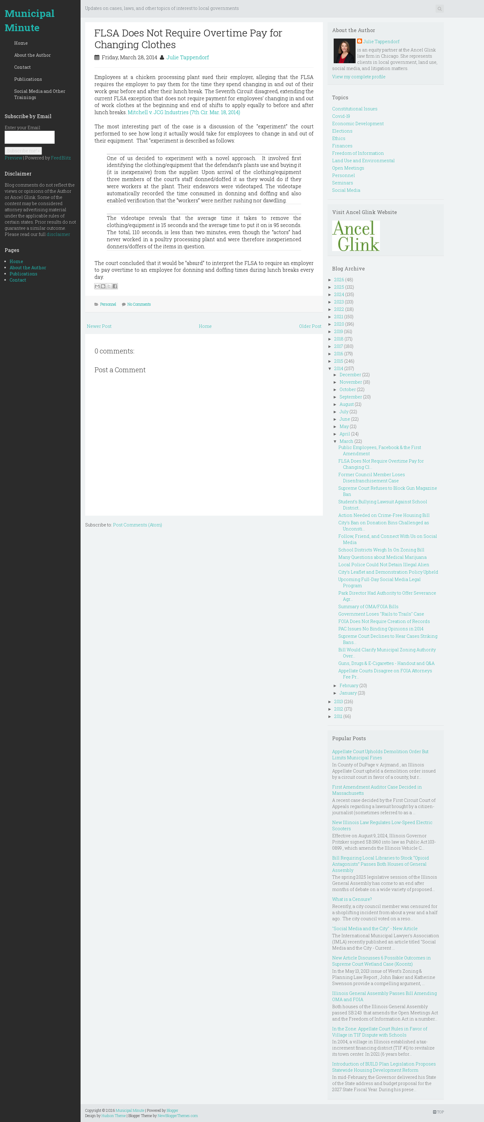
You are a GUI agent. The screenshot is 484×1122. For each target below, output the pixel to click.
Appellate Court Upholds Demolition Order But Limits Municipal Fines (380, 755)
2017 (338, 346)
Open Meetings (348, 168)
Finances (342, 146)
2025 (339, 287)
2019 (338, 331)
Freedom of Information (358, 153)
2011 (338, 716)
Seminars (342, 183)
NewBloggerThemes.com (178, 1115)
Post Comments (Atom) (137, 525)
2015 (338, 361)
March (346, 441)
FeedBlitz (61, 158)
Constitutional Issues (355, 109)
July (344, 412)
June (345, 419)
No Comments (139, 304)
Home (21, 43)
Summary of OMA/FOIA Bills (368, 606)
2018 (339, 339)
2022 (339, 309)
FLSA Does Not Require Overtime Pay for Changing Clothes (188, 38)
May (344, 426)
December (350, 374)
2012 (338, 709)
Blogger (172, 1110)
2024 (339, 294)
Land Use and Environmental (363, 160)
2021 (338, 317)
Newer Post (99, 326)
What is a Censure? (352, 899)
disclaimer (58, 234)
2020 (339, 324)
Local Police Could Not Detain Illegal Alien (383, 564)
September (351, 397)
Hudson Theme (114, 1115)
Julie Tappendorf (187, 57)
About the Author (32, 55)
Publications (28, 79)
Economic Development (358, 123)
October (348, 389)
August (347, 404)
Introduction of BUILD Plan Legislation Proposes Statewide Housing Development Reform (384, 1067)
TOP (438, 1111)
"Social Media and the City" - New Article (375, 928)
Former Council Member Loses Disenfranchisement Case (371, 478)
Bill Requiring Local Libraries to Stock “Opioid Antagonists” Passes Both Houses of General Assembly (380, 864)
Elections (342, 131)
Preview (13, 158)
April (345, 434)
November (351, 382)
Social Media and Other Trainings (39, 94)
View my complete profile (359, 77)
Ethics (338, 138)
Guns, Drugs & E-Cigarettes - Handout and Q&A (386, 663)
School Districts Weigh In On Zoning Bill (381, 550)
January (348, 693)
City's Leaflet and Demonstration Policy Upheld (388, 572)
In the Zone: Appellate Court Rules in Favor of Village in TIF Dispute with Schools (379, 1032)
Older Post (310, 326)
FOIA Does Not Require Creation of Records (384, 621)
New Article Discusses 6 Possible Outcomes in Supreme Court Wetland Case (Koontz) (381, 961)
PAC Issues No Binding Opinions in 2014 (381, 629)
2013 (338, 701)
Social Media (346, 190)
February (349, 685)
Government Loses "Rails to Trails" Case (381, 614)
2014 (338, 368)
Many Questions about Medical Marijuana (382, 557)
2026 (339, 280)
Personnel (108, 304)
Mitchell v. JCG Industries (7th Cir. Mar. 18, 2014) (184, 112)
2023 (339, 302)
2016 (338, 354)
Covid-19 (341, 116)
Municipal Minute (30, 20)
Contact (22, 67)
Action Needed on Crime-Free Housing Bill (384, 515)
